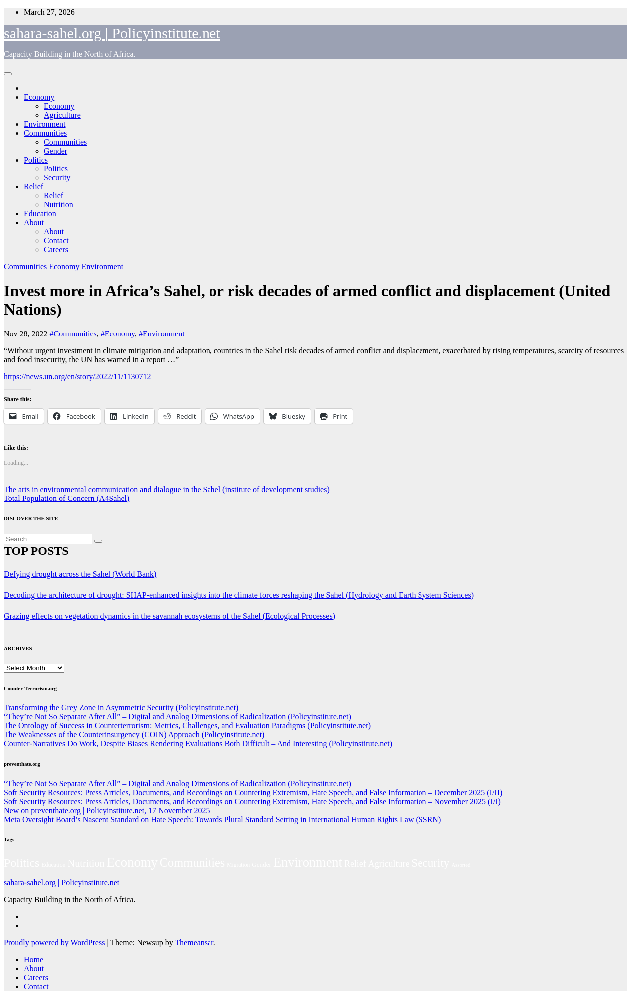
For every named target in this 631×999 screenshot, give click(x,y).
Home (33, 959)
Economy (39, 97)
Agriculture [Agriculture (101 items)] (389, 864)
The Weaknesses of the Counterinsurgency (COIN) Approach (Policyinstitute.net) (134, 734)
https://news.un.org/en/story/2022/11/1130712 (77, 376)
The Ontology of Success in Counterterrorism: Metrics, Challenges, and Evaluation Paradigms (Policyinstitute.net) (187, 725)
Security (57, 177)
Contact (56, 240)
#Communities (73, 334)
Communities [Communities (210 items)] (192, 862)
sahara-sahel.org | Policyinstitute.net (112, 33)
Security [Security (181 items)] (430, 862)
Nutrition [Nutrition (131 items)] (86, 863)
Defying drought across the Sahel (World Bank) (80, 574)
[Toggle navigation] (8, 73)
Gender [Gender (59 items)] (261, 864)
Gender (55, 151)
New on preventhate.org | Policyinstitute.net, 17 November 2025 (107, 810)
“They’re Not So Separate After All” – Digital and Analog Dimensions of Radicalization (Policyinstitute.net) (177, 716)
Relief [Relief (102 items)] (355, 864)
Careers (56, 249)
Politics (36, 160)
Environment (45, 124)
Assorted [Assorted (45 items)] (460, 865)
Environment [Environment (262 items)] (307, 862)
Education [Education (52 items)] (53, 864)
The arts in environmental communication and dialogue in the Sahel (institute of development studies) (167, 489)
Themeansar (194, 942)
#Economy (118, 334)
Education (40, 213)
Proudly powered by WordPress (55, 942)
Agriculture (62, 115)
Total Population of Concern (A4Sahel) (66, 498)
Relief (33, 186)
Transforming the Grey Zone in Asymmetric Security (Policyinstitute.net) (121, 707)
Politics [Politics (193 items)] (21, 862)
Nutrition (58, 204)
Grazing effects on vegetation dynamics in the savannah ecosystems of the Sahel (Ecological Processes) (169, 616)
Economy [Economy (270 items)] (132, 862)
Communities (45, 133)
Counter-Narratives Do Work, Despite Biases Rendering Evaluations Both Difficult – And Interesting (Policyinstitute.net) (198, 743)
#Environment (162, 334)
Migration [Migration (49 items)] (238, 865)
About (34, 222)
